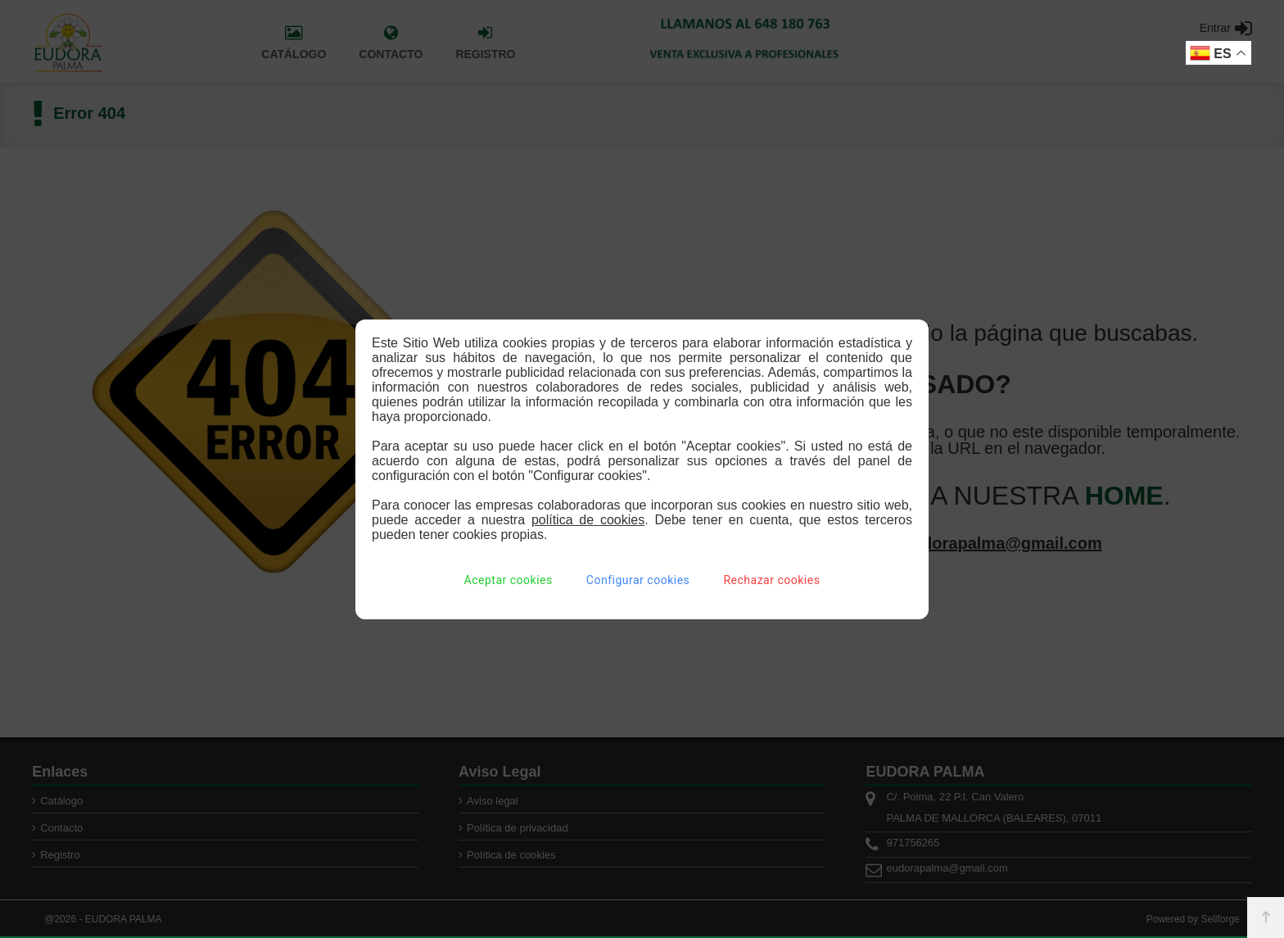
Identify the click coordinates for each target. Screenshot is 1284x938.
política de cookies (587, 520)
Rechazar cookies (771, 580)
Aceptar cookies (508, 580)
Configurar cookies (638, 580)
